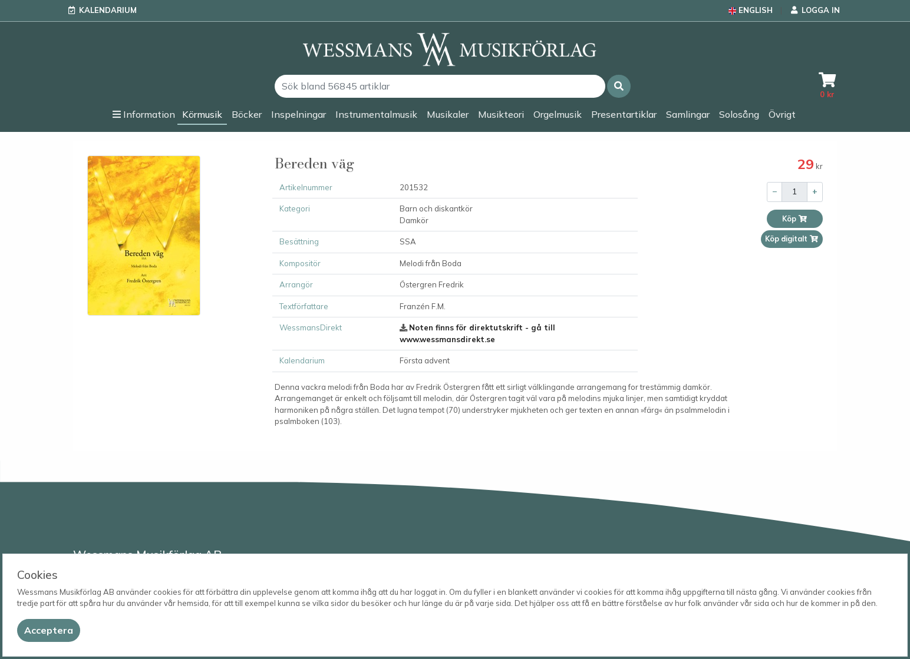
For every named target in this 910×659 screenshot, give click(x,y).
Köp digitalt (792, 238)
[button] (619, 86)
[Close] (48, 630)
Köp (794, 218)
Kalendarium (108, 10)
